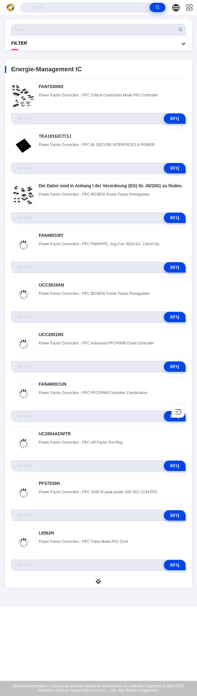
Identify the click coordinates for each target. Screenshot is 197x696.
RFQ (174, 118)
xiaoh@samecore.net (102, 652)
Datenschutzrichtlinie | (31, 686)
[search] (157, 7)
